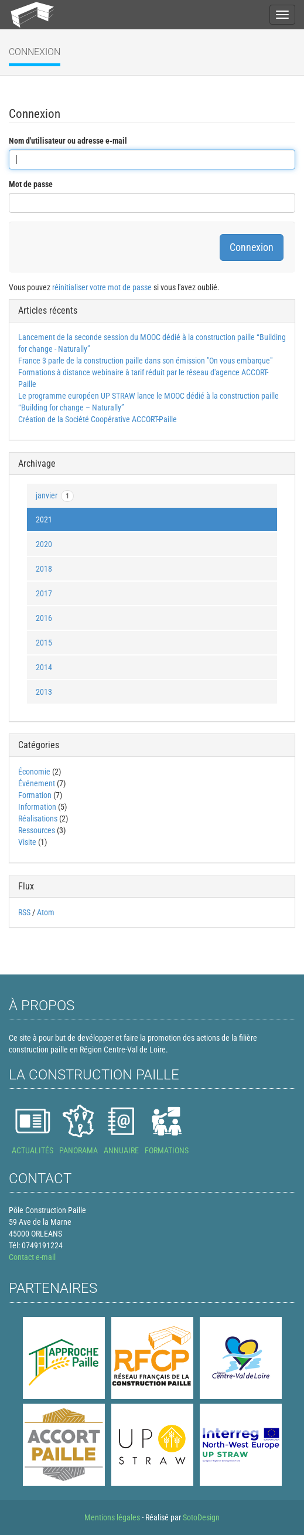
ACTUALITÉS (32, 1150)
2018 (44, 568)
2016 (44, 618)
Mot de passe (31, 184)
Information (37, 806)
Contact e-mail (32, 1257)
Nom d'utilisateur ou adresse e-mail (68, 140)
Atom (45, 912)
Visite (27, 842)
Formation (35, 795)
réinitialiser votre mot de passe (102, 287)
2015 (44, 642)
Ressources (36, 830)
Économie (34, 771)
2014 (44, 667)
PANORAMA (78, 1150)
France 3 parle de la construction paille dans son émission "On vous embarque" (145, 360)
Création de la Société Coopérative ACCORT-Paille (97, 419)
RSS (24, 912)
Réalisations (37, 818)
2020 (44, 544)
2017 (44, 593)
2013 (44, 692)
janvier (55, 496)
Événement (37, 783)
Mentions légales (112, 1517)
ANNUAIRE (121, 1150)
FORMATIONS (167, 1150)
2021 (44, 519)
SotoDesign (201, 1517)
